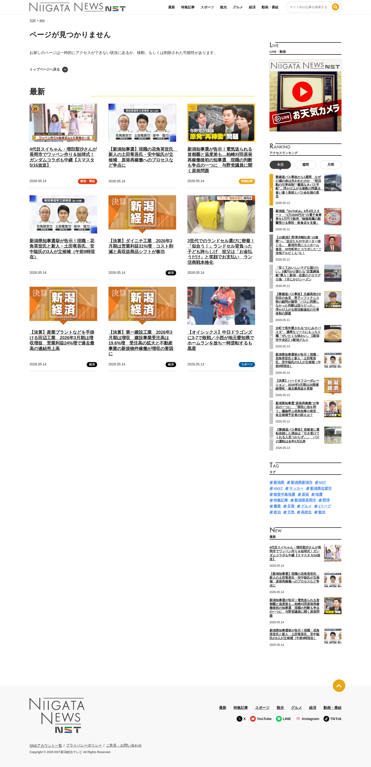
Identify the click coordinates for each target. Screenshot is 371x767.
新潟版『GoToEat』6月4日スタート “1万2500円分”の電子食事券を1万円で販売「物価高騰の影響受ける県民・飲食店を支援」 (298, 217)
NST (322, 482)
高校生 (306, 512)
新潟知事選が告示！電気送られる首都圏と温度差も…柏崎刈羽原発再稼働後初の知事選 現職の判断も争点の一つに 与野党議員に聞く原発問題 (219, 160)
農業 (277, 506)
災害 (290, 506)
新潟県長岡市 (305, 500)
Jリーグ (324, 506)
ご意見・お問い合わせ (124, 745)
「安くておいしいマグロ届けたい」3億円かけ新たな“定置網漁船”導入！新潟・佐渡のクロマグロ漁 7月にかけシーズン (298, 273)
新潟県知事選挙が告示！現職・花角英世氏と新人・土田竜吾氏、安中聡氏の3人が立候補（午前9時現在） (298, 360)
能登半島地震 (284, 494)
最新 (171, 7)
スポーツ (207, 7)
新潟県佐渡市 (321, 488)
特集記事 (188, 7)
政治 (277, 512)
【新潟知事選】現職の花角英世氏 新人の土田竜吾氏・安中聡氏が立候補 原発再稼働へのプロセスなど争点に (294, 579)
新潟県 (279, 482)
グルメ (238, 7)
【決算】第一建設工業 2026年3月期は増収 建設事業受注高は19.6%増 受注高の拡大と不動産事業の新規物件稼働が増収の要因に (140, 343)
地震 (319, 494)
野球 (326, 500)
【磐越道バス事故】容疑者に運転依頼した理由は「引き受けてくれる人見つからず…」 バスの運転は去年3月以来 (297, 435)
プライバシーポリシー (84, 745)
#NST (278, 488)
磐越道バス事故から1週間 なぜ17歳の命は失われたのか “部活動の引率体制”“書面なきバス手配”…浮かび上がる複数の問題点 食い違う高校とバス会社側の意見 (299, 186)
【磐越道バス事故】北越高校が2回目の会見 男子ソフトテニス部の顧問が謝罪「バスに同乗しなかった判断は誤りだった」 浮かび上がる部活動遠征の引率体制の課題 (298, 303)
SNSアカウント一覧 (46, 745)
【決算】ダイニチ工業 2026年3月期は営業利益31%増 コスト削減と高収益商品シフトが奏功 (140, 246)
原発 (305, 494)
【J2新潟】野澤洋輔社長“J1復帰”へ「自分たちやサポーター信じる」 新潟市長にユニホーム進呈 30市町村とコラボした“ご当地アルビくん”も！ (298, 245)
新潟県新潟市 (301, 482)
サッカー (296, 488)
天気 (290, 512)
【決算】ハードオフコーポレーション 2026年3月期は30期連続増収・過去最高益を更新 (297, 384)
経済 (252, 7)
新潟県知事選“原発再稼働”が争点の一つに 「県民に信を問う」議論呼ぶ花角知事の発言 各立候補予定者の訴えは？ (297, 409)
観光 (223, 7)
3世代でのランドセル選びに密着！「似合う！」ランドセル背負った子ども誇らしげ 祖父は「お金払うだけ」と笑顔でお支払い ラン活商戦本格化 (221, 251)
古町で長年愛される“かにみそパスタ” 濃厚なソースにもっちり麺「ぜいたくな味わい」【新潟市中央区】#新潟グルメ (298, 334)
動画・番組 (270, 7)
